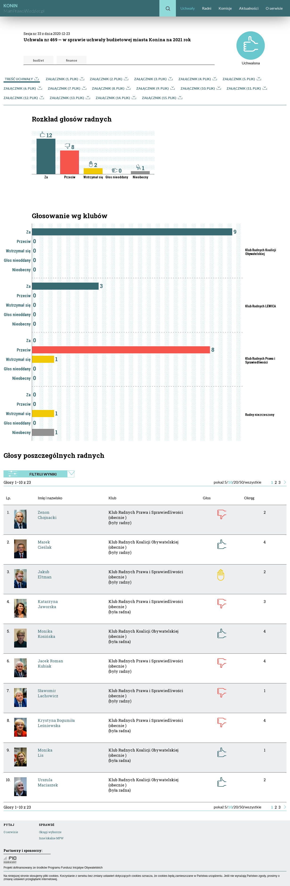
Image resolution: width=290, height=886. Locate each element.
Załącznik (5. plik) (242, 79)
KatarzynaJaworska (48, 604)
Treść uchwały (22, 79)
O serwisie (274, 8)
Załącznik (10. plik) (201, 88)
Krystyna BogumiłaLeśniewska (56, 723)
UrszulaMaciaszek (48, 782)
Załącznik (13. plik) (70, 98)
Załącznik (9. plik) (155, 88)
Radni (206, 8)
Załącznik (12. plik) (24, 98)
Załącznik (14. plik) (116, 98)
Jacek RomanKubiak (50, 663)
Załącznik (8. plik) (111, 88)
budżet (38, 60)
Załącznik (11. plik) (247, 88)
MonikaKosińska (46, 634)
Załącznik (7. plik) (67, 88)
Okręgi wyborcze (50, 832)
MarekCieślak (45, 544)
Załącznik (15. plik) (162, 98)
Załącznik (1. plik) (65, 79)
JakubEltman (45, 574)
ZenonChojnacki (47, 515)
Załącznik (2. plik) (109, 79)
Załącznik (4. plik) (197, 79)
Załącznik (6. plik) (23, 88)
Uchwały (187, 8)
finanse (71, 60)
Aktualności (248, 8)
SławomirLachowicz (48, 693)
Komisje (225, 8)
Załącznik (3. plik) (153, 79)
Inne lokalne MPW (51, 838)
